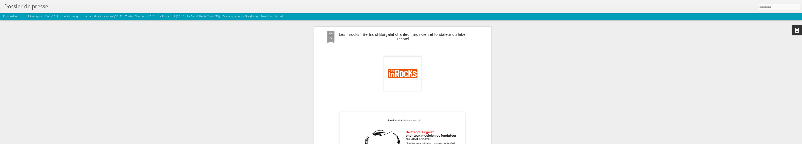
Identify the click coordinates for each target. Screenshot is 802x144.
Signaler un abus (427, 142)
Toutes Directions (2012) (140, 16)
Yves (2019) (52, 16)
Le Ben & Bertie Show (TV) (203, 16)
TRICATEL (423, 83)
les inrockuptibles (402, 88)
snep (434, 88)
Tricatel (443, 88)
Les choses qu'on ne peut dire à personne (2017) (92, 16)
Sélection (266, 16)
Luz (417, 88)
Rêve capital (35, 16)
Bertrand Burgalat (379, 88)
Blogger (413, 142)
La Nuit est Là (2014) (171, 16)
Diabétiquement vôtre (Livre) (240, 16)
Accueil (278, 16)
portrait (425, 88)
